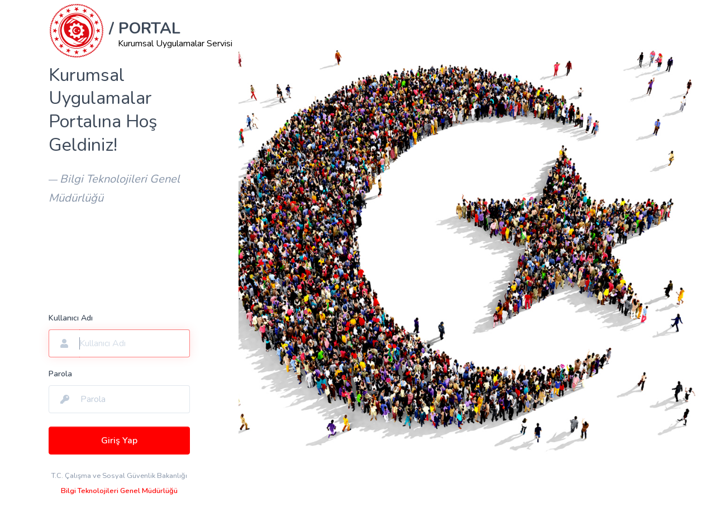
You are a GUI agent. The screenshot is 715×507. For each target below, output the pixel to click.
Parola (60, 374)
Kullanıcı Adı (71, 318)
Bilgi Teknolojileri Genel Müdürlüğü (119, 491)
